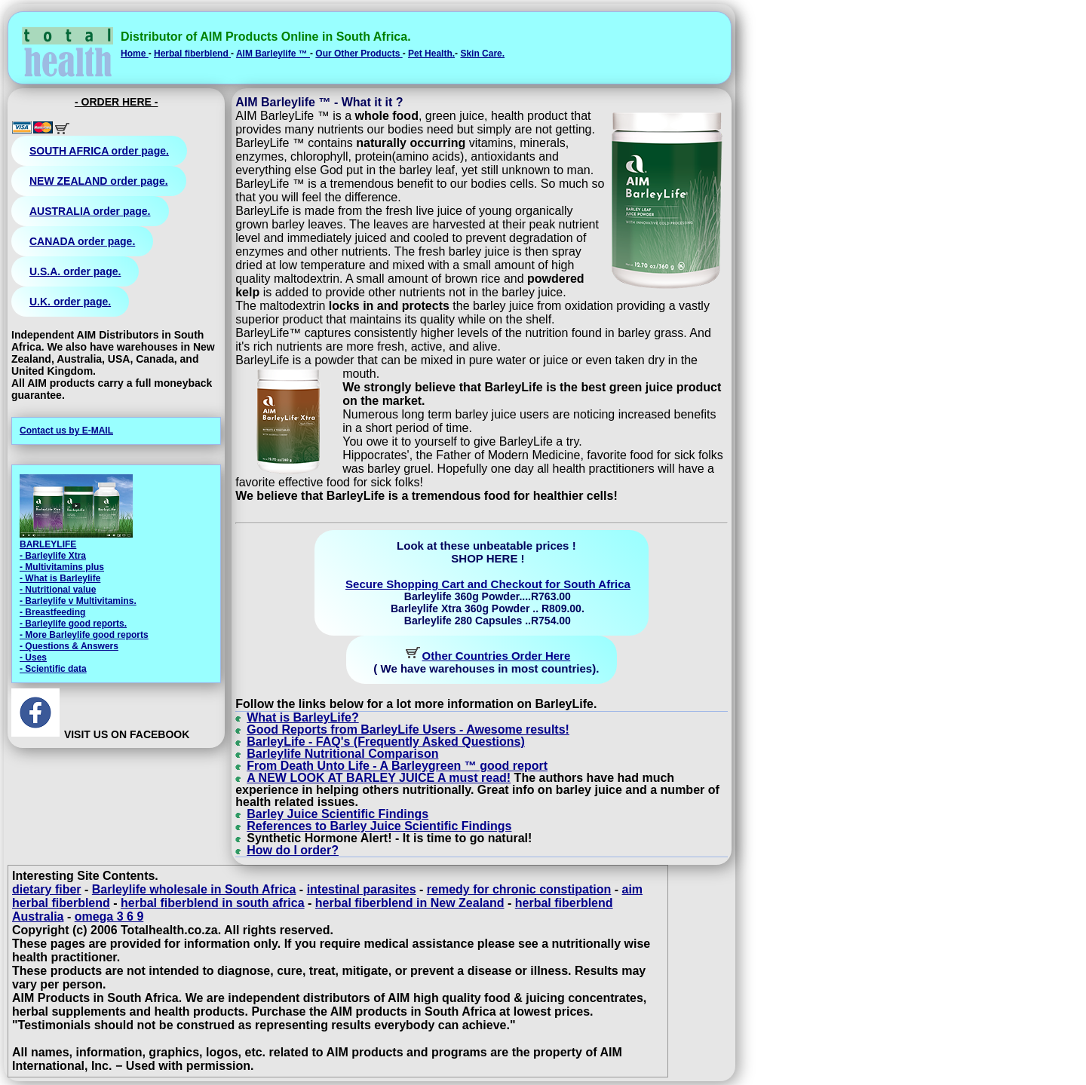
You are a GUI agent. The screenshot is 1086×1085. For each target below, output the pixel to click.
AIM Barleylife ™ (273, 53)
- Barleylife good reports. (73, 623)
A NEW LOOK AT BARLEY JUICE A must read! (379, 777)
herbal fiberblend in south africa (213, 903)
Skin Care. (482, 53)
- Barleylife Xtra (53, 555)
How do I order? (293, 850)
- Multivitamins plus (62, 567)
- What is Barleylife (60, 578)
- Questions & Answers (69, 646)
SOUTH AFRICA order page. (99, 151)
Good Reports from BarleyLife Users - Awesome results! (408, 729)
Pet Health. (431, 53)
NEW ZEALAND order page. (98, 181)
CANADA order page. (82, 241)
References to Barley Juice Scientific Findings (379, 826)
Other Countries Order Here (496, 655)
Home (135, 53)
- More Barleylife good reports (84, 635)
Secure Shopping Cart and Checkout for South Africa (487, 584)
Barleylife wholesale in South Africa (194, 889)
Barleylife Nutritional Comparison (342, 753)
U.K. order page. (70, 302)
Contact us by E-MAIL (66, 430)
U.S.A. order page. (75, 271)
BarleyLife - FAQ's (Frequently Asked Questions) (386, 741)
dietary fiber (46, 889)
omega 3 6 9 (109, 916)
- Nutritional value (58, 589)
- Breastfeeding (52, 612)
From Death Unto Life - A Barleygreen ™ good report (397, 765)
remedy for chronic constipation (519, 889)
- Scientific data (53, 669)
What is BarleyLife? (302, 717)
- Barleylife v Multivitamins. (78, 601)
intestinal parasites (361, 889)
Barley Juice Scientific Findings (337, 814)
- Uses (33, 657)
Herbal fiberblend (192, 53)
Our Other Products (358, 53)
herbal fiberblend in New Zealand (410, 903)
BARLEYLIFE (48, 544)
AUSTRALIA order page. (90, 211)
